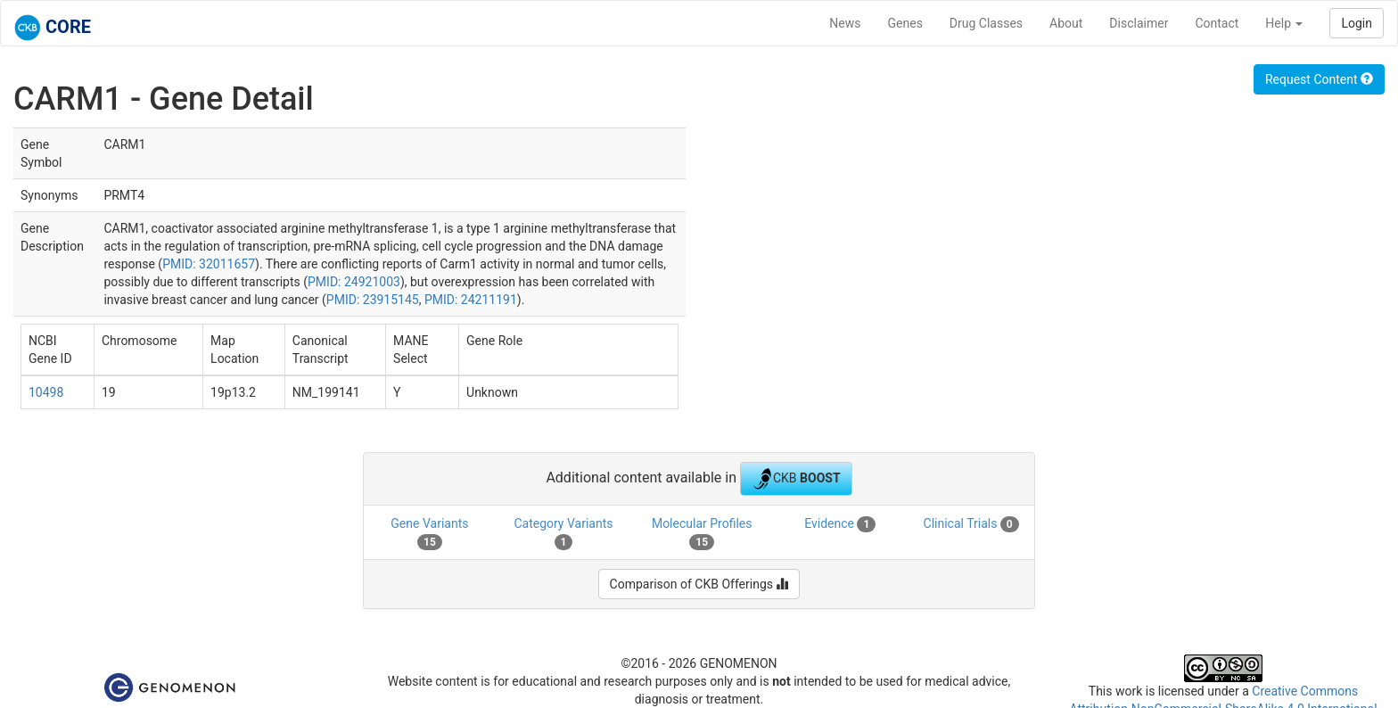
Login (1356, 23)
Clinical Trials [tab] (971, 524)
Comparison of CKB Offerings (699, 584)
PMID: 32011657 (208, 264)
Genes (905, 23)
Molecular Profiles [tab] (702, 533)
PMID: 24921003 (354, 282)
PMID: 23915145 (372, 299)
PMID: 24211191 (470, 299)
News (844, 23)
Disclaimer (1138, 23)
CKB (796, 479)
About (1065, 23)
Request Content (1319, 79)
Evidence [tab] (840, 524)
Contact (1216, 23)
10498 (46, 392)
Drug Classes (986, 23)
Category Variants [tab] (563, 533)
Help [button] (1284, 23)
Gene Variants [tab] (429, 533)
